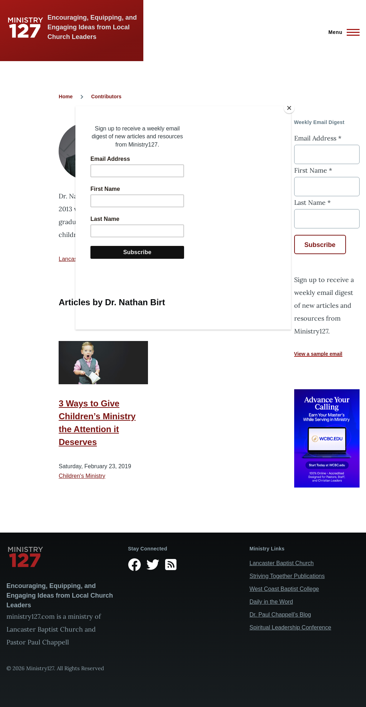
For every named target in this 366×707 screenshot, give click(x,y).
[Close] (289, 108)
